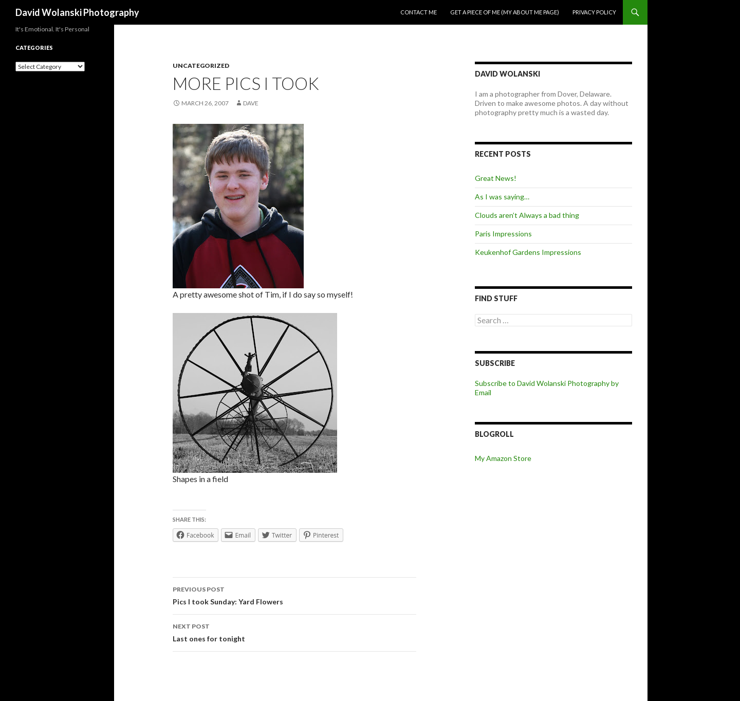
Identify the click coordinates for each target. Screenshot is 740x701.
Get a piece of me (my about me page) (504, 12)
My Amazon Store (503, 458)
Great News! (495, 178)
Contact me (418, 12)
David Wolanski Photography (77, 12)
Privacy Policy (594, 12)
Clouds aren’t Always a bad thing (527, 215)
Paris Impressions (503, 233)
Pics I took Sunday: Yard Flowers (294, 594)
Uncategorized (201, 65)
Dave (250, 103)
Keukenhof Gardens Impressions (528, 252)
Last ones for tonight (294, 631)
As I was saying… (502, 196)
